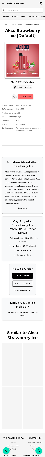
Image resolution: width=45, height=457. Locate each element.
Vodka (15, 16)
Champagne (33, 16)
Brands (13, 442)
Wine (23, 16)
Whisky (5, 16)
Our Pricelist (13, 448)
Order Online (22, 275)
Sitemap (35, 448)
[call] (6, 450)
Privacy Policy (34, 445)
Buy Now (25, 97)
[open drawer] (2, 3)
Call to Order (22, 283)
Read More (22, 207)
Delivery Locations (13, 445)
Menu (12, 24)
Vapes (19, 24)
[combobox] (24, 10)
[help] (38, 450)
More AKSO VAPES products (22, 82)
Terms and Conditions (34, 442)
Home (4, 24)
